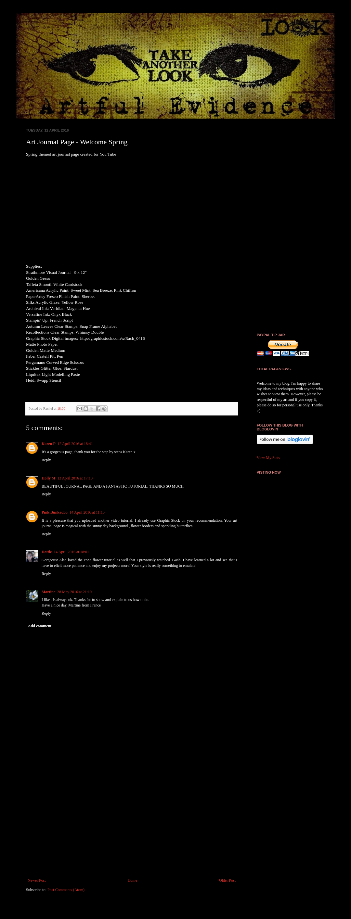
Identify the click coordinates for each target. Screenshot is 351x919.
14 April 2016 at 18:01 (71, 552)
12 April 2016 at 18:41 (75, 443)
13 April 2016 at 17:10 (75, 478)
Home (132, 880)
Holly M (48, 478)
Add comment (39, 626)
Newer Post (37, 880)
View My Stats (268, 457)
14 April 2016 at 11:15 (87, 512)
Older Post (227, 880)
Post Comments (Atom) (65, 889)
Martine (48, 592)
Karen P (49, 443)
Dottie (47, 552)
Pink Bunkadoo (55, 512)
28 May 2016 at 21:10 (74, 592)
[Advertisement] (131, 824)
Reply (46, 460)
